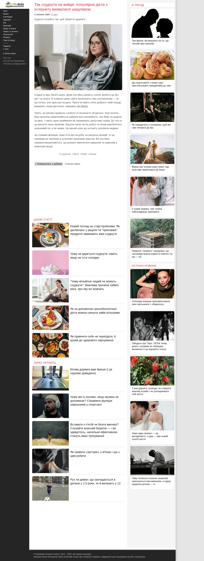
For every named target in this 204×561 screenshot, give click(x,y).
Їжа (4, 23)
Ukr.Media (82, 106)
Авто (5, 11)
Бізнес (6, 14)
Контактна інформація (13, 61)
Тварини (7, 46)
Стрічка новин (72, 164)
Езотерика (7, 17)
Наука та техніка (10, 31)
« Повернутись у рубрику (48, 164)
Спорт (54, 14)
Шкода (93, 154)
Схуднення (65, 154)
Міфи (84, 154)
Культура (7, 25)
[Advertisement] (78, 191)
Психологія (8, 34)
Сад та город (9, 40)
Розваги (6, 37)
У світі (6, 49)
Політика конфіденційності (15, 64)
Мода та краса (9, 28)
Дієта (76, 154)
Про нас (7, 58)
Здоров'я (7, 20)
